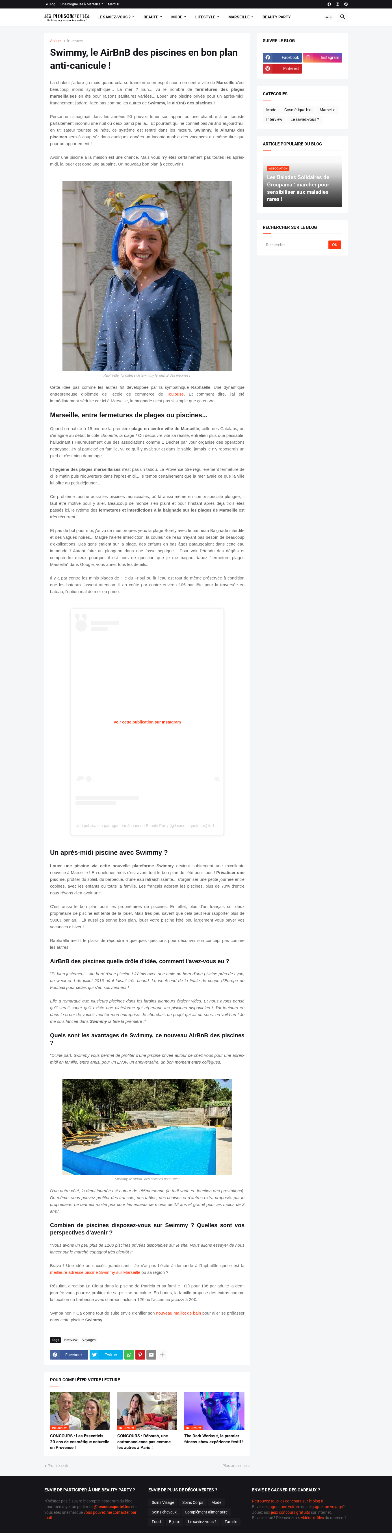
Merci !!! (114, 4)
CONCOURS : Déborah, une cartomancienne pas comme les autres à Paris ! (144, 1441)
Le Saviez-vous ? (114, 17)
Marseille (239, 17)
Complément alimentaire (206, 1512)
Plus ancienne (234, 1465)
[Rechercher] (296, 245)
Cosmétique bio (297, 110)
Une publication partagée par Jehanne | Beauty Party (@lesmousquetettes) (141, 825)
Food (156, 1521)
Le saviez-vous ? (305, 119)
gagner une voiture (283, 1506)
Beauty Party (277, 17)
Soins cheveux (164, 1512)
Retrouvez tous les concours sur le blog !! (287, 1501)
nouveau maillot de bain (178, 1313)
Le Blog (49, 4)
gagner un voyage (327, 1506)
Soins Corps (192, 1502)
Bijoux (174, 1521)
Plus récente (58, 1465)
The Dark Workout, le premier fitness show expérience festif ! (213, 1438)
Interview (75, 41)
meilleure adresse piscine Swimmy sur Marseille (95, 1272)
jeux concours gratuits (290, 1512)
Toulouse (175, 394)
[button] (329, 17)
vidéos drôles (312, 1517)
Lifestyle (205, 17)
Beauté (151, 17)
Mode (176, 17)
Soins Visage (163, 1502)
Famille (231, 1521)
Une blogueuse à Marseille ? (81, 4)
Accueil (56, 41)
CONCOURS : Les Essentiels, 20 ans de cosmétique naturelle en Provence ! (79, 1441)
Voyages (89, 1340)
